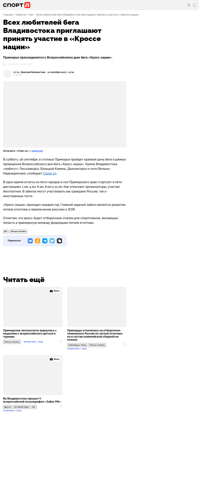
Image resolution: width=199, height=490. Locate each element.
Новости (21, 14)
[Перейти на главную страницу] (16, 5)
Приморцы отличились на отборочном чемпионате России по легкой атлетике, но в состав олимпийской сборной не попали (95, 335)
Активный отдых (21, 407)
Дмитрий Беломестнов (33, 72)
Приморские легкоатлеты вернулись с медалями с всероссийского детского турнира (30, 333)
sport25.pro (37, 151)
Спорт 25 (49, 173)
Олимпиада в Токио (77, 345)
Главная (8, 14)
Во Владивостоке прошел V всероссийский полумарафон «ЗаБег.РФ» (32, 400)
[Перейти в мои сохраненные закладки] (194, 5)
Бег (31, 14)
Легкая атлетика (18, 231)
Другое (7, 407)
